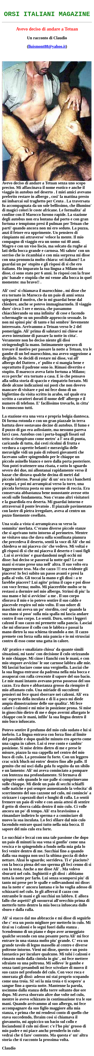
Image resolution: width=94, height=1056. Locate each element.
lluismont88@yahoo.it (47, 48)
